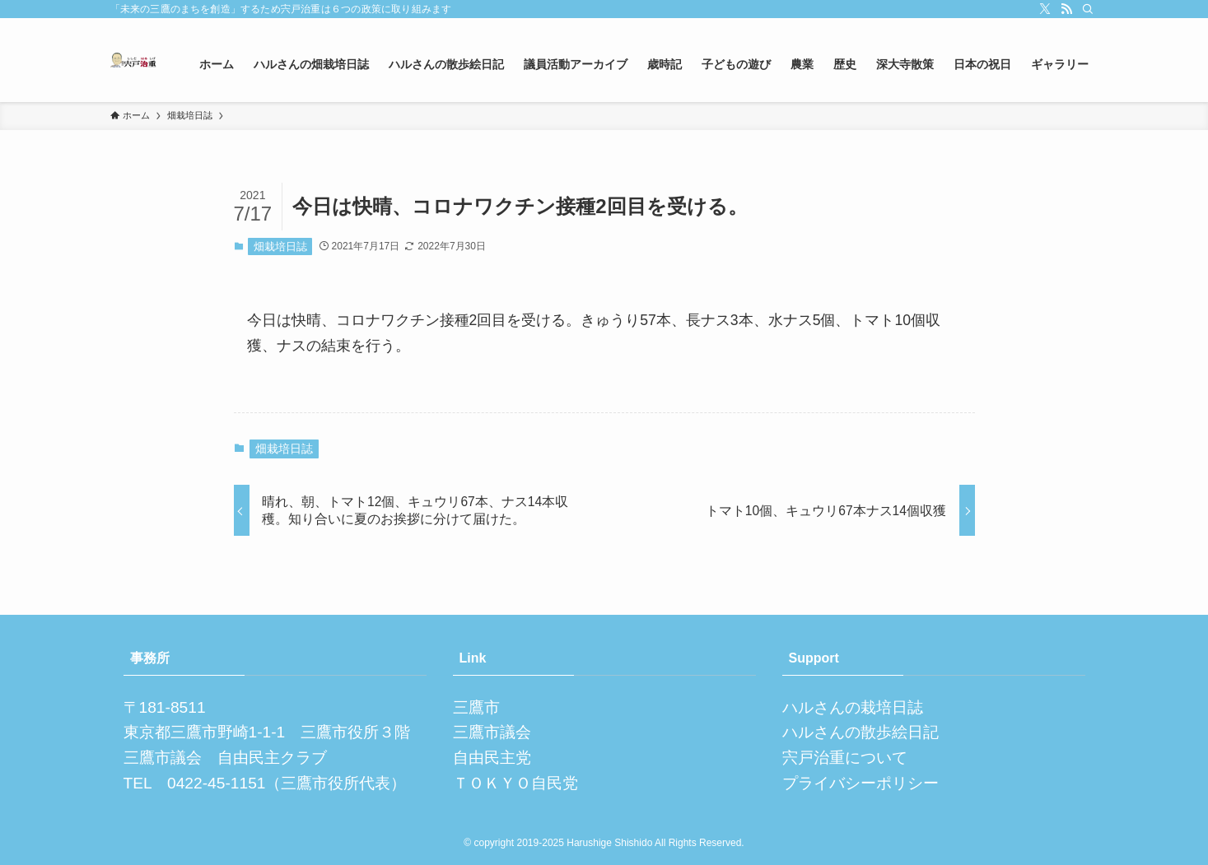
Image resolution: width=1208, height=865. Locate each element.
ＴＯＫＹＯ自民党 (515, 783)
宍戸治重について (844, 757)
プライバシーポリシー (860, 783)
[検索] (1087, 9)
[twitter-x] (1045, 9)
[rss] (1066, 9)
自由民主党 (492, 757)
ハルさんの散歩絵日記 (860, 732)
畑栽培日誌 (280, 246)
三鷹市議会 (492, 732)
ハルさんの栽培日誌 (852, 707)
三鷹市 (476, 707)
